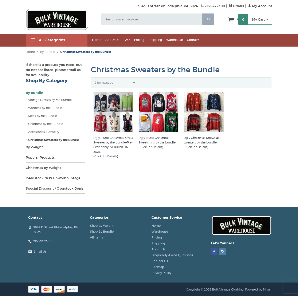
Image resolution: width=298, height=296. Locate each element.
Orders (236, 6)
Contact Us (160, 261)
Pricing (139, 40)
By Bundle (34, 93)
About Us (112, 40)
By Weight (34, 147)
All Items (96, 237)
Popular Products (40, 157)
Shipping (155, 40)
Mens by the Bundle (42, 116)
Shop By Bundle (102, 231)
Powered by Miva (257, 289)
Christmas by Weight (43, 168)
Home (96, 40)
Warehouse (174, 40)
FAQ (126, 40)
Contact (193, 40)
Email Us (40, 251)
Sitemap (158, 267)
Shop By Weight (102, 226)
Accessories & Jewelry (43, 132)
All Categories (47, 40)
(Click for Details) (105, 156)
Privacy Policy (161, 273)
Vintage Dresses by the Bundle (50, 100)
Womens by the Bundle (45, 108)
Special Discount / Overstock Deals (54, 188)
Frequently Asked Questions (172, 255)
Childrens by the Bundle (45, 124)
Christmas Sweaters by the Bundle (53, 140)
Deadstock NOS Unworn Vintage (53, 178)
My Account (260, 6)
